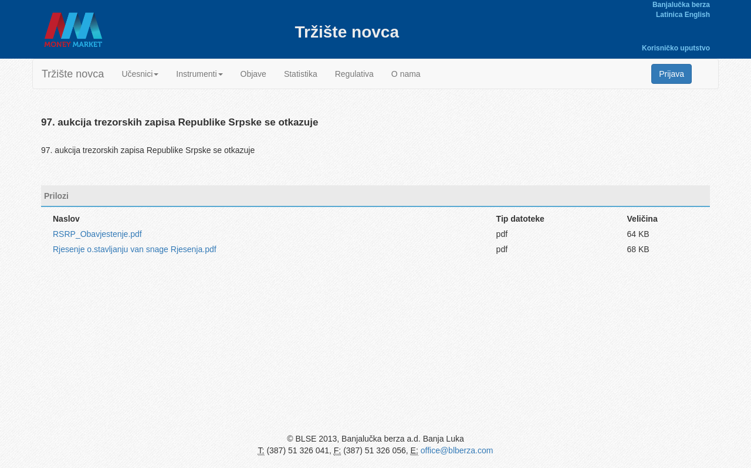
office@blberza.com (457, 450)
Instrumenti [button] (199, 74)
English (697, 15)
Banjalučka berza (681, 5)
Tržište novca (73, 74)
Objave (253, 74)
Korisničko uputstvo (676, 48)
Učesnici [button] (139, 74)
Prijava (671, 74)
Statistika (300, 74)
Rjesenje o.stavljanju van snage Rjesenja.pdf (134, 249)
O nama (406, 74)
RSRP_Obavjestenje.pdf (97, 234)
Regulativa (354, 74)
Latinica (669, 15)
